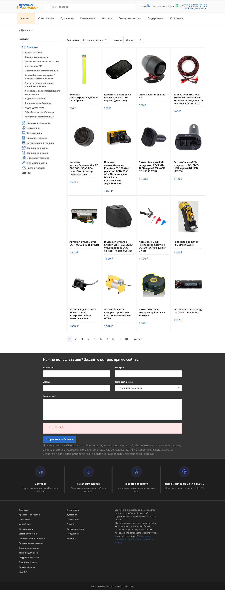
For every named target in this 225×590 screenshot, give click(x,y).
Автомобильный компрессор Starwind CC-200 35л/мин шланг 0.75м (118, 314)
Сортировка (73, 40)
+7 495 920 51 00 (195, 5)
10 (126, 339)
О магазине (46, 18)
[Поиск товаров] (92, 6)
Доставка (67, 18)
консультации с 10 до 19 (195, 8)
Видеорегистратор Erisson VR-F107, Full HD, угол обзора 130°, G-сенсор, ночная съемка (118, 246)
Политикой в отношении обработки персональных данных (134, 539)
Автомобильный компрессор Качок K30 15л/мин (152, 312)
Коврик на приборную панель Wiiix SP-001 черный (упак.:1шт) (117, 97)
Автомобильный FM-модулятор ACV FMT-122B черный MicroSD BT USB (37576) (152, 166)
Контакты (177, 18)
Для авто (27, 30)
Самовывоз (87, 18)
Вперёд (137, 339)
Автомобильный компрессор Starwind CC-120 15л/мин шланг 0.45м (152, 246)
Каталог (26, 18)
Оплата (107, 18)
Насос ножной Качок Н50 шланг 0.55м (186, 243)
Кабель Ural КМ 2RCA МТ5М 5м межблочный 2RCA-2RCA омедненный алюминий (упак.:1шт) (188, 99)
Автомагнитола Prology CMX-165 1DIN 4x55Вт (188, 311)
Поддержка (155, 18)
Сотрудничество (130, 18)
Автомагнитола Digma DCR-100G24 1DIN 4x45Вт (84, 243)
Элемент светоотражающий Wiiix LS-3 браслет (84, 97)
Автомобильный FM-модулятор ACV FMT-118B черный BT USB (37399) (186, 166)
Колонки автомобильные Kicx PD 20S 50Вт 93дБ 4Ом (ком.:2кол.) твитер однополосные (84, 167)
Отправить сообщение (59, 439)
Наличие (117, 40)
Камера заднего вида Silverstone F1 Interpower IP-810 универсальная (83, 314)
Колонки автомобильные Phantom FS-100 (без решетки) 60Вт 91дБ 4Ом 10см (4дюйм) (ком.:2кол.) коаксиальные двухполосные (117, 172)
